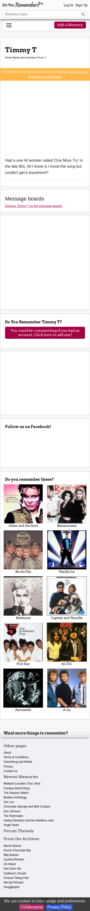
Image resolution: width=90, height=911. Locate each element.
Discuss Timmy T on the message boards (33, 206)
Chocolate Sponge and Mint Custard (27, 806)
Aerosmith (23, 690)
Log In (68, 5)
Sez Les (9, 802)
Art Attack (10, 864)
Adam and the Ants (23, 505)
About (7, 752)
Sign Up (82, 5)
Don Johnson (12, 811)
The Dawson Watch (16, 793)
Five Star (23, 644)
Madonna (23, 597)
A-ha (67, 690)
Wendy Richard (13, 882)
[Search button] (83, 14)
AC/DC (67, 644)
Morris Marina (12, 846)
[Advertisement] (45, 119)
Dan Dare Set (12, 868)
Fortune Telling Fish (16, 878)
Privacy (8, 766)
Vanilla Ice (67, 551)
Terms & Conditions (16, 757)
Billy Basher (11, 855)
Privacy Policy (60, 907)
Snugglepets (12, 887)
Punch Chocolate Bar (17, 850)
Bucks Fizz (23, 551)
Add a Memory (70, 25)
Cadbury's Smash (15, 873)
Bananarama (67, 505)
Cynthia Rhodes (14, 859)
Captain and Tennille (67, 597)
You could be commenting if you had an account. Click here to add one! (45, 332)
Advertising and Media (18, 761)
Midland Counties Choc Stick (22, 783)
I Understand (32, 907)
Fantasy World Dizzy (17, 788)
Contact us (10, 771)
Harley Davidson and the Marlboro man (29, 820)
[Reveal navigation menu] (9, 25)
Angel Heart (11, 825)
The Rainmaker (13, 816)
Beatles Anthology (15, 797)
